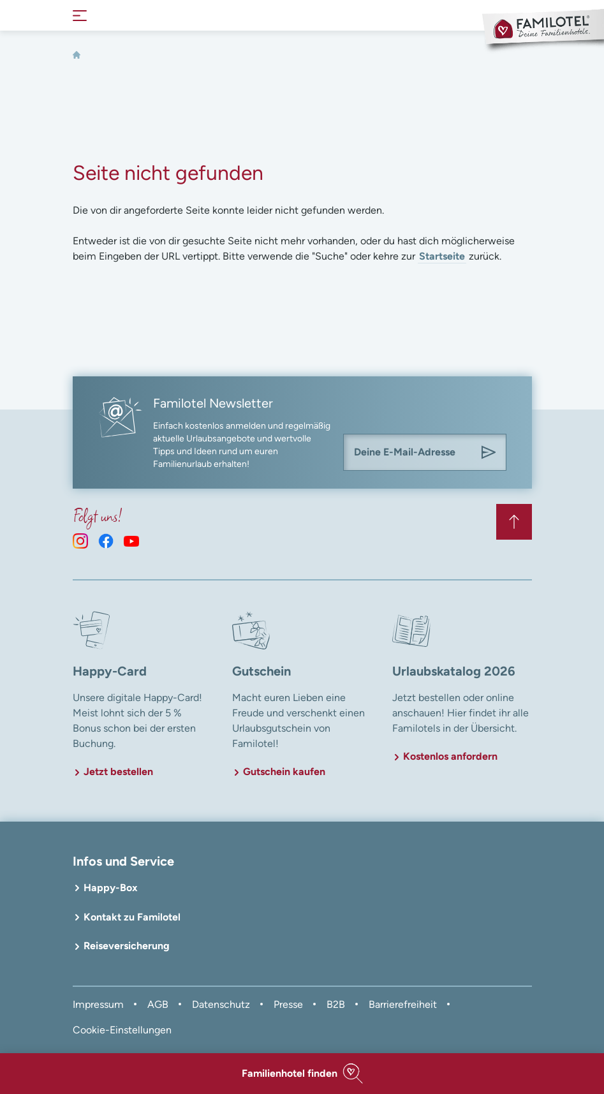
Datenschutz (221, 1004)
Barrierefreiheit (403, 1004)
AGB (157, 1004)
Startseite (442, 256)
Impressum (98, 1004)
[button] (302, 1073)
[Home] (76, 55)
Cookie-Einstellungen (122, 1030)
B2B (336, 1004)
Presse (288, 1004)
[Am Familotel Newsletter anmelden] (489, 452)
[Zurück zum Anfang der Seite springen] (514, 522)
